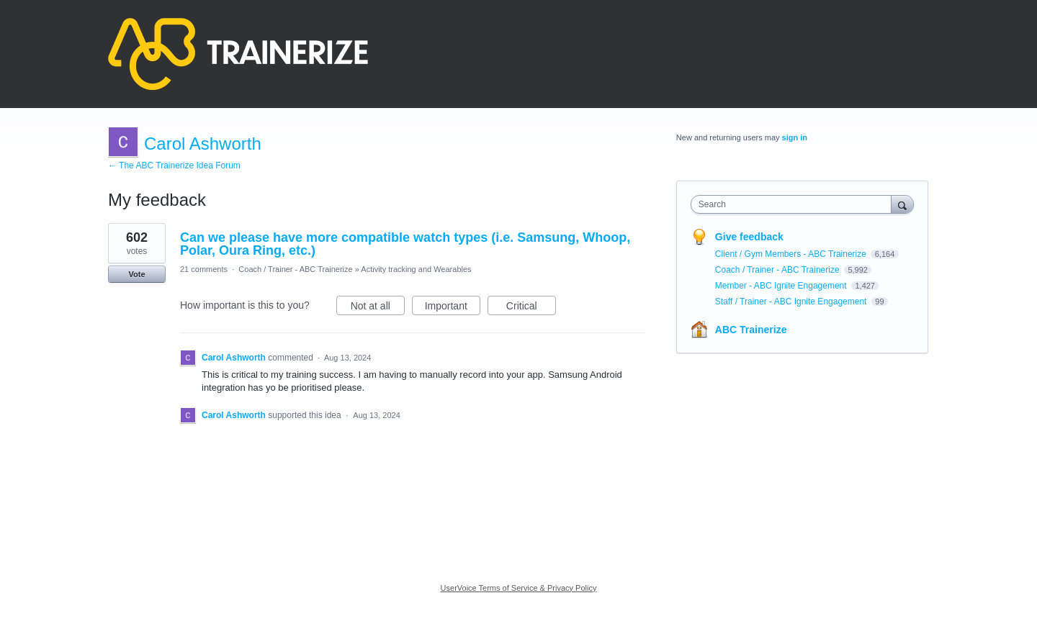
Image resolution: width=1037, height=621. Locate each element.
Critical (531, 308)
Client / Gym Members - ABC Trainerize (791, 254)
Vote (136, 274)
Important (452, 308)
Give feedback (749, 236)
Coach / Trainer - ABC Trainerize (295, 269)
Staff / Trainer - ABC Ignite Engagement (792, 301)
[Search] (902, 204)
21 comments (204, 269)
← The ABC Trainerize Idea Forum (174, 165)
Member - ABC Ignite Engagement (782, 286)
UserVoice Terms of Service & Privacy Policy (519, 588)
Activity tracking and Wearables (416, 269)
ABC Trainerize (751, 329)
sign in (794, 137)
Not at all (378, 308)
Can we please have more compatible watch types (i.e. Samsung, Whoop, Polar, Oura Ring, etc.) (405, 244)
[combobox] (795, 204)
